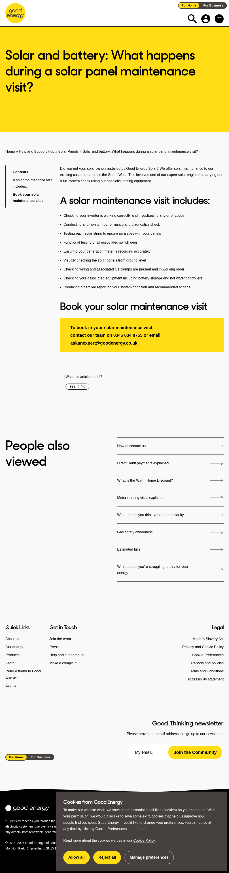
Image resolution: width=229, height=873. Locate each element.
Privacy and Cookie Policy (203, 647)
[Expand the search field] (192, 18)
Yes (72, 386)
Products (12, 655)
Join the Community (195, 752)
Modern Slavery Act (208, 639)
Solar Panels (68, 151)
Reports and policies (207, 663)
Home (10, 151)
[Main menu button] (219, 18)
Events (10, 685)
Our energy (14, 647)
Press (54, 647)
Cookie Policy (144, 840)
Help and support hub (66, 655)
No (83, 386)
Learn (10, 663)
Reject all (109, 859)
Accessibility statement (205, 679)
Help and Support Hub (36, 151)
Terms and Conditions (206, 671)
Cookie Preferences (111, 829)
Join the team (60, 639)
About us (12, 639)
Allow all (79, 859)
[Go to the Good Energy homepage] (15, 13)
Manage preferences (149, 859)
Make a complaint (63, 663)
